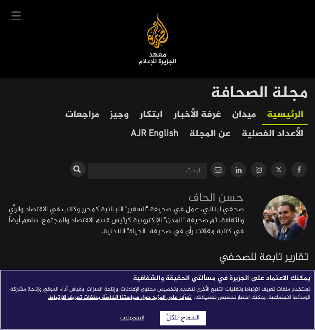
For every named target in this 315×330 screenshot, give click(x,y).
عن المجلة (210, 134)
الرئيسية (285, 114)
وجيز (119, 114)
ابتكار (151, 114)
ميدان (244, 114)
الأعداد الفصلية (273, 134)
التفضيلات (132, 318)
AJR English (154, 134)
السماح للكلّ (182, 318)
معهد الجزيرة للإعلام (157, 39)
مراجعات (82, 114)
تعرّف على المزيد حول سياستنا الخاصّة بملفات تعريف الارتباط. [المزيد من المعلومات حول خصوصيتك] (120, 297)
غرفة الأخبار (197, 114)
